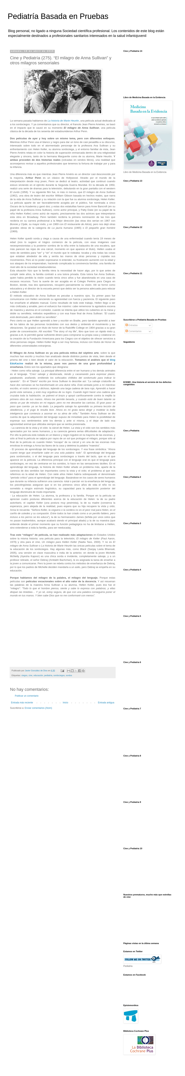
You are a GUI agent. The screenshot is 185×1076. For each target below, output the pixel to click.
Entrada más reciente (22, 702)
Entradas (131, 325)
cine (30, 675)
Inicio (65, 702)
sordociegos (59, 675)
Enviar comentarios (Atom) (38, 708)
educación (38, 675)
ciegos (24, 675)
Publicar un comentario (27, 695)
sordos (69, 675)
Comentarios (133, 331)
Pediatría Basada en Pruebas (58, 16)
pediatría (48, 675)
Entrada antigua (106, 702)
